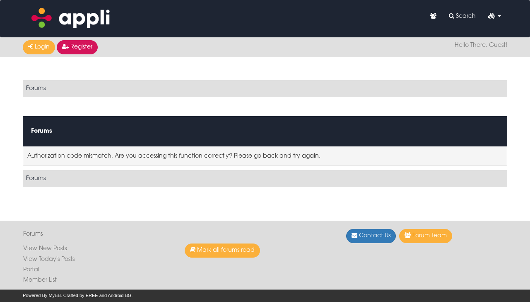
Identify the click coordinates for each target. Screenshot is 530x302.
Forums (36, 88)
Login (39, 47)
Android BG (119, 295)
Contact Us (371, 235)
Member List (40, 280)
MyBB (54, 295)
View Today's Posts (49, 259)
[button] (494, 16)
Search (462, 16)
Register (77, 47)
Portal (31, 270)
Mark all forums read (222, 250)
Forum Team (426, 235)
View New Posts (45, 249)
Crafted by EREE (80, 295)
